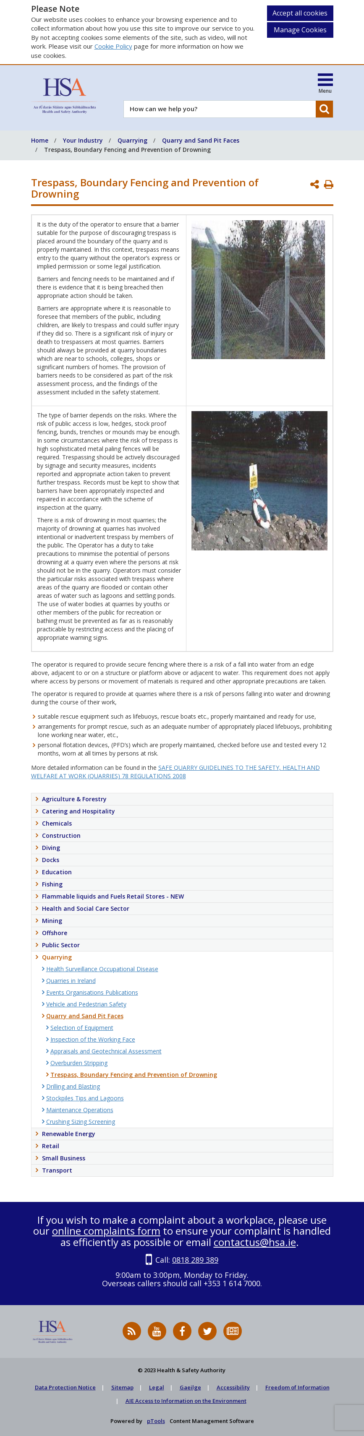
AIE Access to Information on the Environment (186, 1401)
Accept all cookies (299, 13)
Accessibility (233, 1387)
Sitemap (122, 1387)
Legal (156, 1387)
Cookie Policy (113, 46)
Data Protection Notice (65, 1387)
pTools (156, 1421)
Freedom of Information (297, 1387)
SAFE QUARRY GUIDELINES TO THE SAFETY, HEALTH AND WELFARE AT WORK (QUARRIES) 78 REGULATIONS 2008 (175, 772)
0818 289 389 (195, 1260)
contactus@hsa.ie (255, 1242)
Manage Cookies (300, 29)
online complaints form (106, 1231)
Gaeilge (190, 1387)
